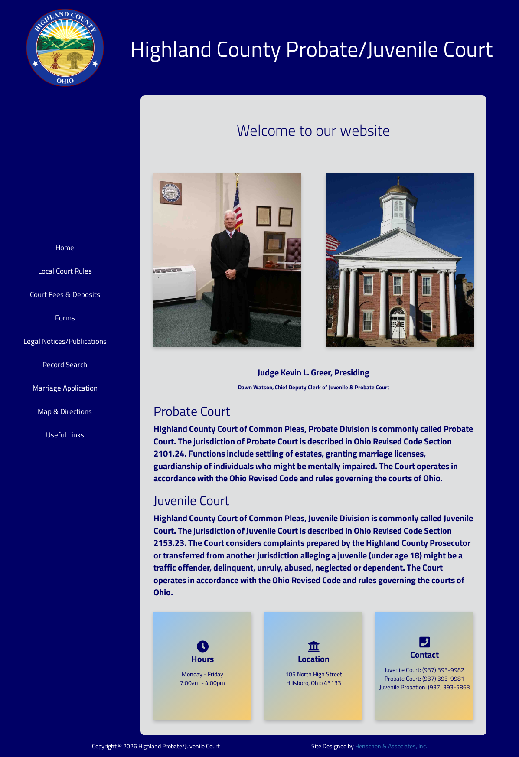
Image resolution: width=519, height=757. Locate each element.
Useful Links (65, 434)
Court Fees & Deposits (65, 294)
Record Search (64, 364)
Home (64, 247)
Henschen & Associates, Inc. (391, 745)
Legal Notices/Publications (65, 341)
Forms (65, 317)
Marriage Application (65, 388)
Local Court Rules (65, 271)
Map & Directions (65, 411)
